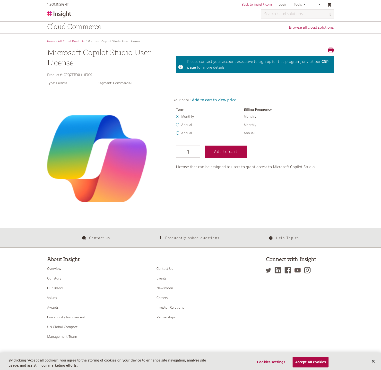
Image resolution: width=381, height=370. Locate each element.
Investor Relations (170, 307)
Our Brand (55, 288)
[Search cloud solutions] (297, 13)
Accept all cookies (310, 364)
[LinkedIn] (279, 270)
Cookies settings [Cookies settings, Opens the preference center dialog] (271, 364)
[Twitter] (270, 270)
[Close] (373, 363)
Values (52, 298)
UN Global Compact (62, 327)
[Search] (330, 14)
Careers (162, 298)
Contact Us (164, 269)
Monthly (187, 116)
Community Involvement (66, 317)
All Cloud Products (71, 41)
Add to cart (226, 151)
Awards (53, 307)
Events (161, 278)
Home (51, 41)
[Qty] (188, 152)
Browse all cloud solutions (311, 27)
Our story (54, 278)
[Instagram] (308, 270)
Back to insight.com (257, 4)
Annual (186, 124)
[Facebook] (289, 270)
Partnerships (165, 317)
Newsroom (164, 288)
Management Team (62, 336)
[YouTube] (298, 270)
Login (282, 4)
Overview (54, 269)
